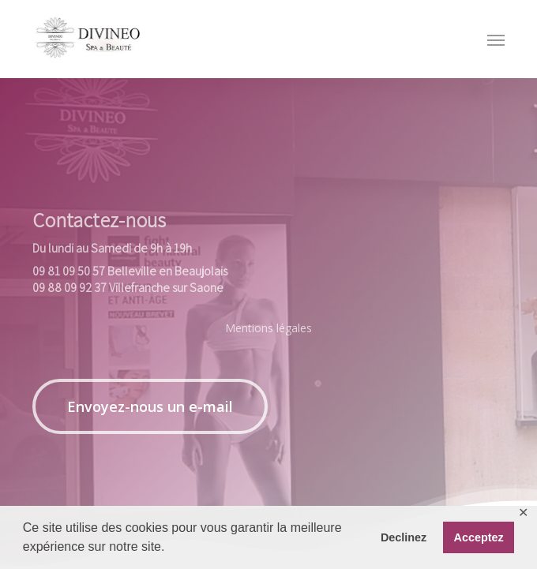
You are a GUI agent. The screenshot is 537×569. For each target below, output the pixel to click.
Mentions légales (268, 327)
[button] (150, 406)
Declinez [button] (403, 537)
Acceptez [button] (479, 537)
